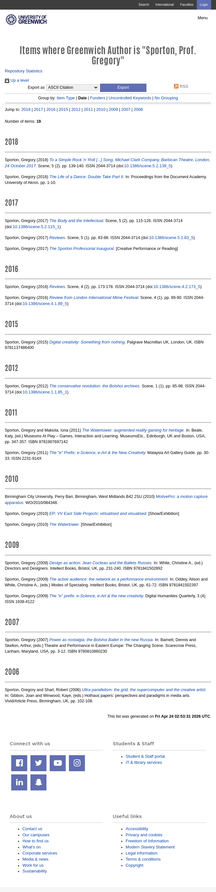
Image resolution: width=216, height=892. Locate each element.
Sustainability (34, 871)
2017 (38, 109)
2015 (63, 109)
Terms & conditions (143, 859)
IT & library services (144, 762)
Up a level (17, 80)
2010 (100, 109)
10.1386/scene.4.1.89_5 (45, 303)
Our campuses (35, 834)
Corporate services (39, 853)
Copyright (134, 865)
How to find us (35, 840)
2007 (125, 109)
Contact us (32, 828)
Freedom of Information (147, 840)
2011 (88, 109)
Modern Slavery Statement (150, 847)
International (164, 4)
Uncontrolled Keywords (130, 97)
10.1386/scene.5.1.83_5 (171, 237)
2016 (50, 109)
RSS (180, 86)
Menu (203, 18)
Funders (97, 97)
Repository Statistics (23, 71)
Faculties (186, 4)
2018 (25, 109)
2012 (75, 109)
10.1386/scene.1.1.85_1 (45, 392)
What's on (31, 847)
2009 (113, 109)
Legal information (141, 853)
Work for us (33, 865)
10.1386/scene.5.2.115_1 (35, 226)
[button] (123, 88)
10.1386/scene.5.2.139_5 (147, 165)
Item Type (66, 97)
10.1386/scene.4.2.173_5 (177, 286)
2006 (138, 109)
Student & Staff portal (145, 756)
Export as (36, 87)
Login (204, 4)
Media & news (35, 859)
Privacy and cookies (144, 834)
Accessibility (137, 828)
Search (143, 4)
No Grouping (166, 97)
